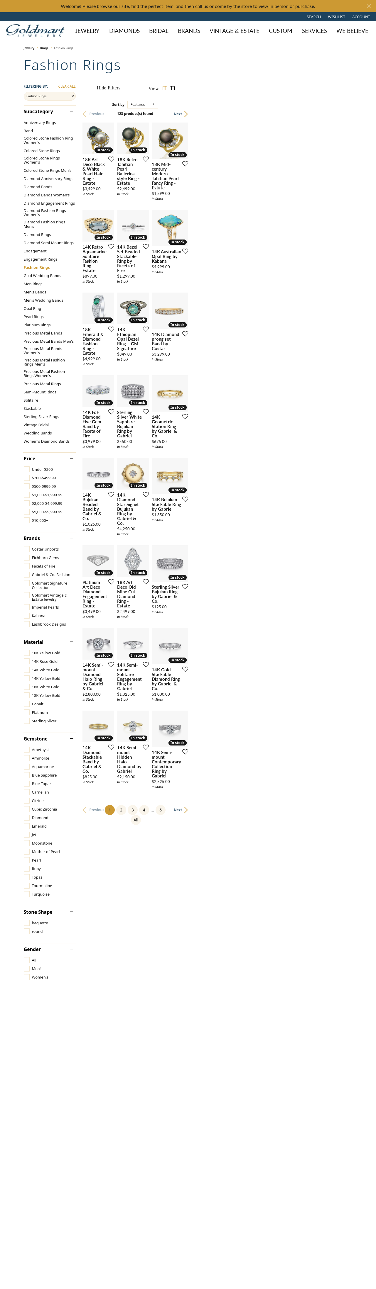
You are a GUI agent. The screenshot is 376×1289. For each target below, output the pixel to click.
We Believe (352, 31)
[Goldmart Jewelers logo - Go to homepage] (36, 30)
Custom (280, 31)
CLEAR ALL (66, 86)
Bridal (158, 31)
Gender (32, 949)
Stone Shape (38, 912)
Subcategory (38, 111)
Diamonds (124, 31)
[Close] (368, 6)
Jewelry (87, 31)
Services (314, 31)
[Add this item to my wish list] (166, 215)
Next (342, 113)
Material (33, 642)
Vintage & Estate (234, 31)
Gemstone (36, 738)
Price (30, 458)
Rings (44, 48)
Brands (189, 31)
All (248, 1096)
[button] (313, 16)
